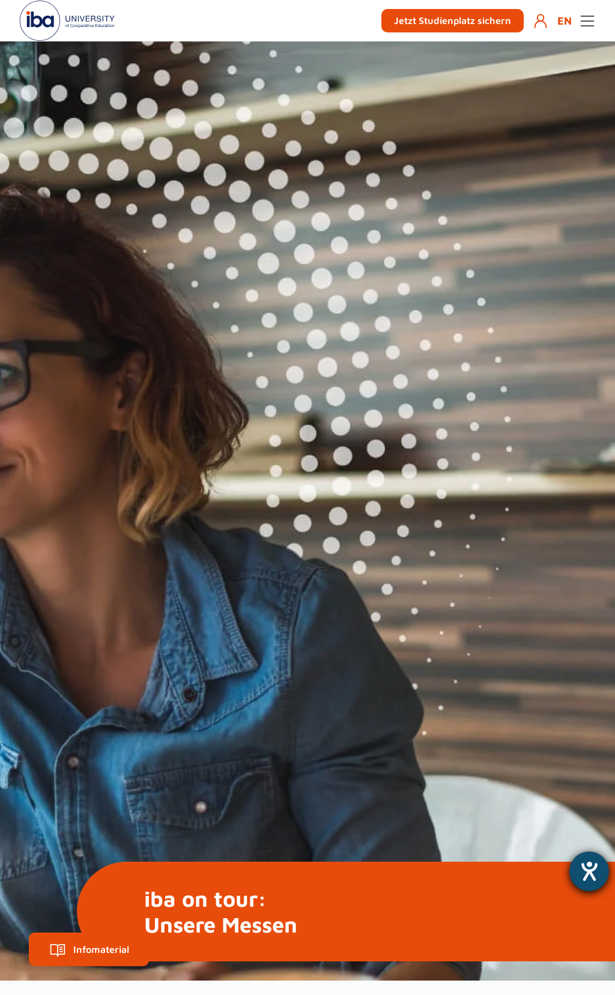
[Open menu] (587, 21)
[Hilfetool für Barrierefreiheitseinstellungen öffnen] (589, 871)
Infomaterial (89, 949)
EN (564, 20)
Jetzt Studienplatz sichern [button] (452, 20)
